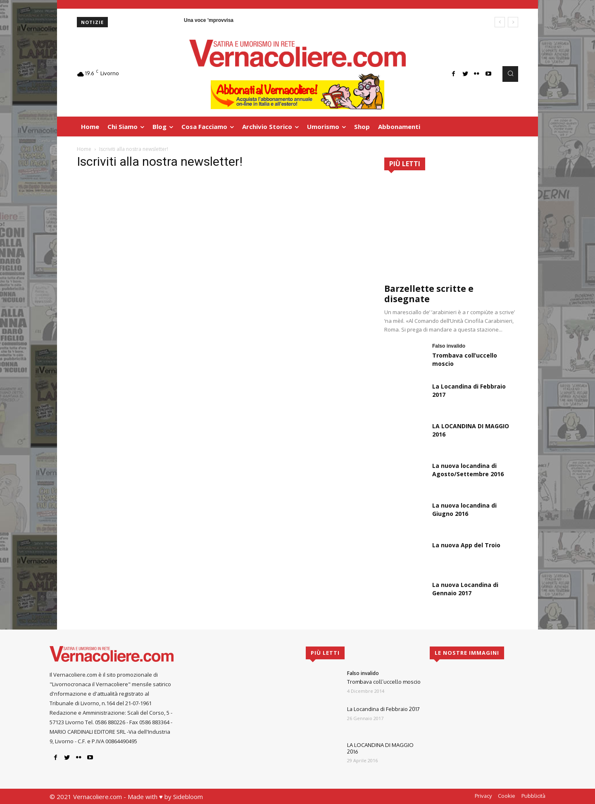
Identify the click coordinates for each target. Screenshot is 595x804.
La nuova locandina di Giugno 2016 (464, 509)
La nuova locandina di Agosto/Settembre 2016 (468, 470)
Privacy (483, 795)
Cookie (506, 795)
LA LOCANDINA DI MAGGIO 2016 (380, 748)
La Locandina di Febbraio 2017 (383, 709)
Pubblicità (533, 795)
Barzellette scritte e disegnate (429, 294)
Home (84, 149)
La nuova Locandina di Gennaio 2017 (465, 589)
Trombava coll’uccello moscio (384, 681)
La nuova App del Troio (466, 545)
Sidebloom (188, 796)
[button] (510, 74)
